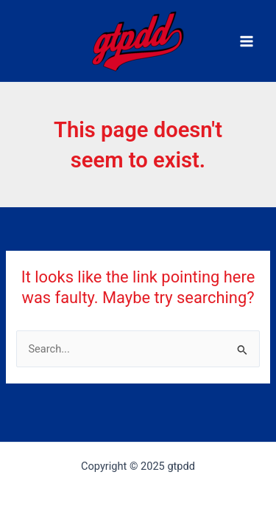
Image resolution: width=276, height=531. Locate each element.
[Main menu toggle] (246, 40)
